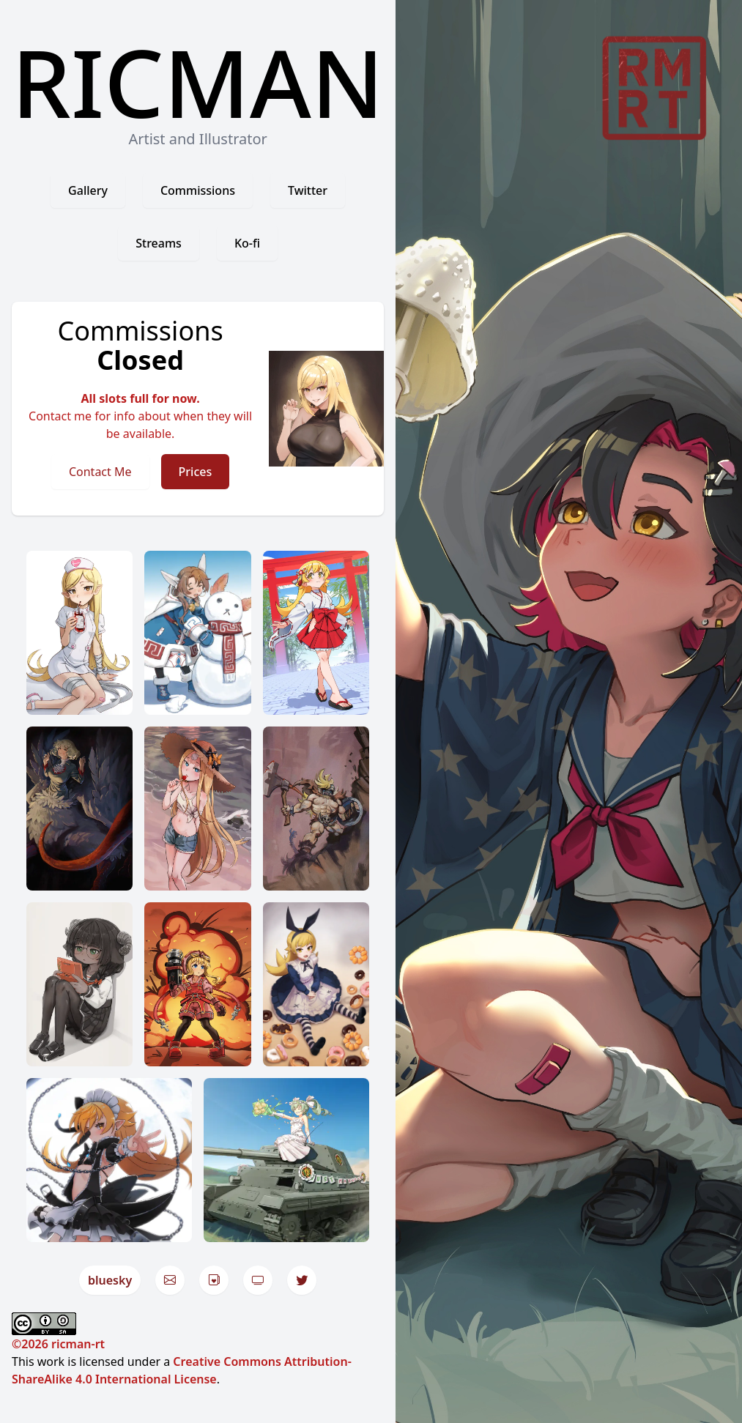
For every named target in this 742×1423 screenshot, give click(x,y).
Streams (159, 243)
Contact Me (100, 472)
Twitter (307, 190)
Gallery (88, 190)
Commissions (197, 190)
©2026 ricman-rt (58, 1344)
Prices (195, 472)
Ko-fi (247, 243)
